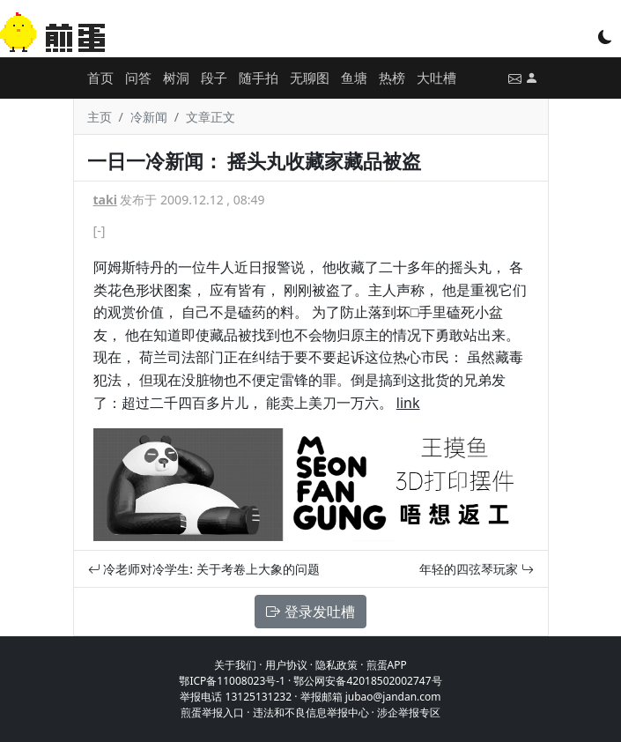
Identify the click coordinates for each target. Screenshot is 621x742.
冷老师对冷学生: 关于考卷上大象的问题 (204, 568)
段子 (214, 77)
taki (105, 199)
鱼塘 (354, 77)
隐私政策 (336, 664)
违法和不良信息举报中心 (311, 712)
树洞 (176, 77)
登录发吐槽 (310, 611)
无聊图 (309, 77)
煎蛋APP (386, 664)
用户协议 (286, 664)
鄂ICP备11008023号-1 (232, 680)
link (408, 402)
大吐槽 (436, 77)
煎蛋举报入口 (212, 712)
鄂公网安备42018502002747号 (367, 680)
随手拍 (258, 77)
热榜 (392, 77)
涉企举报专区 (408, 712)
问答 (138, 77)
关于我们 (235, 664)
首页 (100, 77)
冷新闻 (148, 116)
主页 (99, 116)
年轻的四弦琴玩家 (476, 568)
